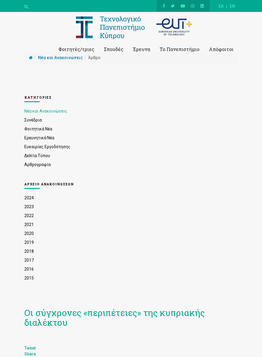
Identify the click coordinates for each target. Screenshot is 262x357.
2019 (29, 242)
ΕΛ (221, 6)
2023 (29, 206)
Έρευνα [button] (141, 49)
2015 (29, 278)
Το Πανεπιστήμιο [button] (179, 49)
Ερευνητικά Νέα (39, 137)
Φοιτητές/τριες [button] (76, 49)
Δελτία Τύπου (37, 155)
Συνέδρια (33, 120)
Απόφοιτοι (221, 49)
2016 (29, 269)
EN (232, 6)
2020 (29, 233)
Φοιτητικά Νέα (38, 129)
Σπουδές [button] (113, 49)
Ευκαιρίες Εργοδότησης (47, 146)
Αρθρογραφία (37, 164)
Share (30, 354)
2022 (29, 215)
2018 (29, 251)
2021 (29, 224)
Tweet (30, 348)
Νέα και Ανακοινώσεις (45, 111)
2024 (29, 197)
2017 (29, 260)
